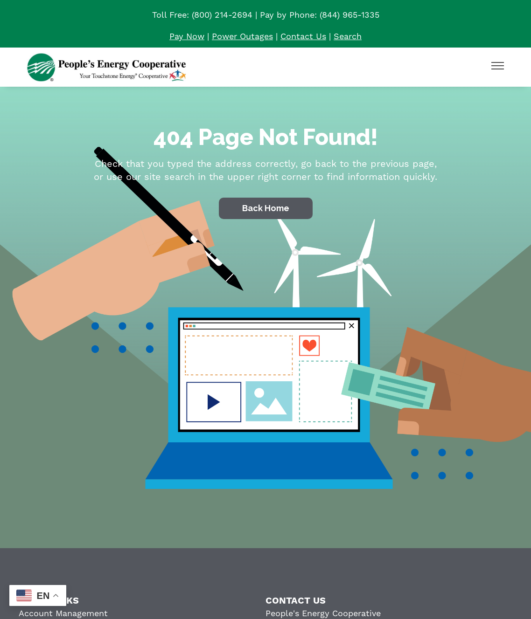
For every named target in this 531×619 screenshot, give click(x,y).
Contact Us (303, 36)
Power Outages (242, 36)
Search (348, 36)
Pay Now (186, 36)
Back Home (265, 208)
